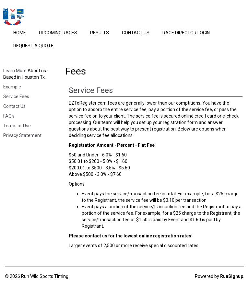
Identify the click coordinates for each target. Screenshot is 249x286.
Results (99, 32)
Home (19, 32)
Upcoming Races (58, 32)
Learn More (15, 70)
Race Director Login (186, 32)
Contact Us (135, 32)
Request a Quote (33, 45)
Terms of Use (17, 125)
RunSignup (231, 276)
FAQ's (9, 116)
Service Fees (16, 96)
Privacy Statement (22, 135)
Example (12, 86)
